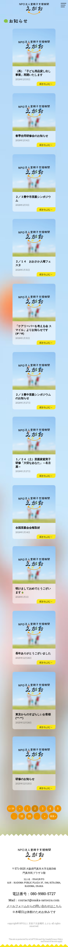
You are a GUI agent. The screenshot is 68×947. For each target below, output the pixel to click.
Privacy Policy (57, 939)
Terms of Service (50, 941)
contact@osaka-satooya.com (38, 900)
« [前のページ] (19, 808)
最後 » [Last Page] (53, 816)
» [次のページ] (44, 816)
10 (21, 816)
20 (29, 816)
